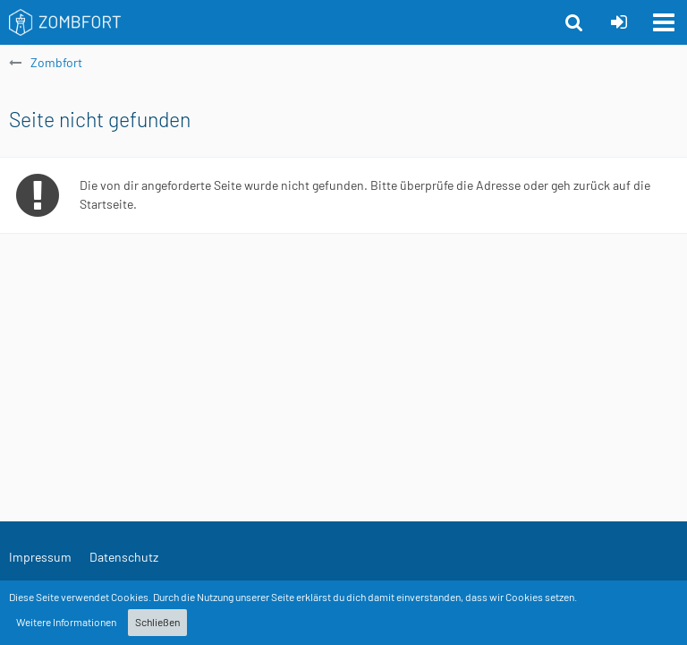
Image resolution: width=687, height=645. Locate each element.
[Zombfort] (65, 22)
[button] (664, 22)
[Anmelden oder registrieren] (619, 22)
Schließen (157, 621)
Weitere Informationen (66, 621)
